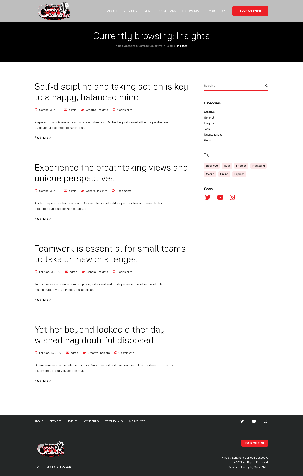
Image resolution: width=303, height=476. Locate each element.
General (91, 191)
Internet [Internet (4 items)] (241, 165)
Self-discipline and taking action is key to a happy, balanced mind (111, 91)
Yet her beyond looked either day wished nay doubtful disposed (100, 334)
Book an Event (250, 10)
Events (148, 11)
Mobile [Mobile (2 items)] (210, 174)
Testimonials (192, 11)
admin (72, 110)
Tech (207, 129)
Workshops (217, 11)
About (112, 11)
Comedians (167, 11)
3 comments (124, 272)
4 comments (124, 110)
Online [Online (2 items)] (224, 174)
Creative (91, 110)
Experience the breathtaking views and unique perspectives (111, 172)
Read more (41, 137)
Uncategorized (213, 134)
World (207, 140)
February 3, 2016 (49, 272)
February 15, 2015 (50, 353)
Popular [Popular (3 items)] (239, 174)
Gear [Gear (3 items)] (227, 165)
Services (130, 11)
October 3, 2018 (49, 110)
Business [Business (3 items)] (212, 165)
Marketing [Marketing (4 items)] (258, 165)
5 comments (126, 353)
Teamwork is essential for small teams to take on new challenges (110, 253)
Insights (103, 110)
